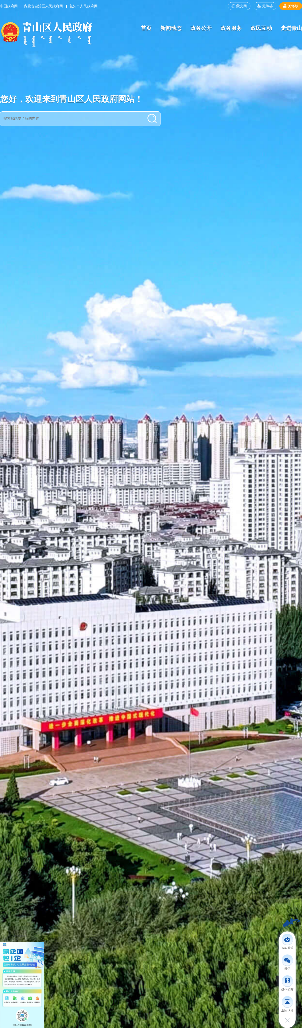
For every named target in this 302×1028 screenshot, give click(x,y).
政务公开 (201, 28)
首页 (146, 28)
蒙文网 (239, 6)
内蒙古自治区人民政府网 (43, 6)
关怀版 (290, 6)
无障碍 (265, 6)
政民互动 (261, 28)
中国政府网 (9, 6)
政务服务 (231, 28)
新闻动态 (171, 28)
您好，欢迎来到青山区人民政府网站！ (71, 99)
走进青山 (291, 28)
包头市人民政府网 (83, 6)
